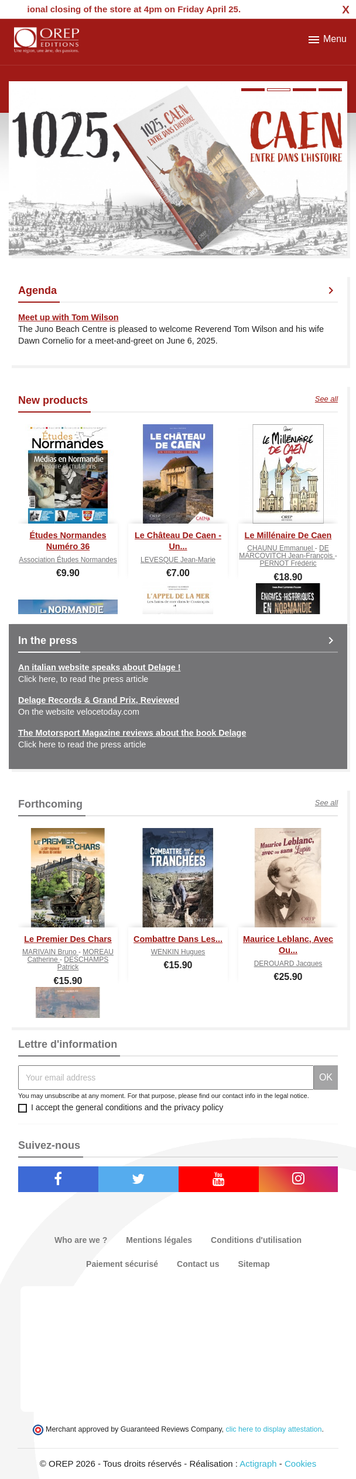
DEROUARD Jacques (288, 964)
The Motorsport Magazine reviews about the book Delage (132, 732)
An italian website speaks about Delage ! (99, 667)
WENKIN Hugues (178, 952)
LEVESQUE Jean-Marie (178, 560)
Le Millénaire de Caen (288, 535)
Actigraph (257, 1463)
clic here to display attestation (274, 1429)
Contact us (198, 1264)
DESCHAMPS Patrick (83, 963)
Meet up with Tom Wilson (68, 317)
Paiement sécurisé (122, 1264)
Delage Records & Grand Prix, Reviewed (98, 700)
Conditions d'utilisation (256, 1240)
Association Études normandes (68, 560)
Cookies (300, 1463)
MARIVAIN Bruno (50, 952)
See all (326, 398)
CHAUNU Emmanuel (280, 548)
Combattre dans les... (178, 939)
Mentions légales (159, 1240)
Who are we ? (80, 1240)
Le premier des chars (68, 939)
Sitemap (253, 1264)
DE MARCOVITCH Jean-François (286, 552)
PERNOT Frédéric (287, 563)
